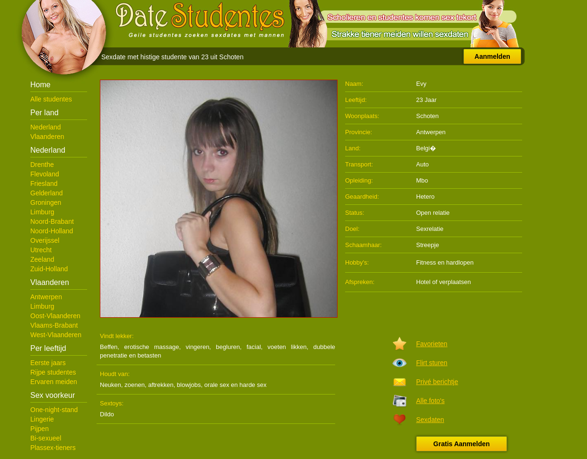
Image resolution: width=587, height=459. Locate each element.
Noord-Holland (51, 231)
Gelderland (46, 193)
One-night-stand (54, 409)
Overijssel (44, 240)
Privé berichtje (437, 382)
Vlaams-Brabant (54, 325)
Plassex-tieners (53, 447)
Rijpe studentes (53, 372)
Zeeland (42, 259)
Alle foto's (430, 400)
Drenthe (42, 164)
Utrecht (41, 250)
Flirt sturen (431, 363)
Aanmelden (492, 56)
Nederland (45, 127)
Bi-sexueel (45, 438)
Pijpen (39, 428)
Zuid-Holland (49, 269)
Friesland (44, 183)
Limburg (42, 212)
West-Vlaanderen (55, 335)
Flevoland (44, 174)
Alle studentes (51, 99)
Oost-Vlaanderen (55, 316)
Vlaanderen (47, 136)
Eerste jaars (48, 363)
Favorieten (431, 344)
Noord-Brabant (52, 221)
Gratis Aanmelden (461, 444)
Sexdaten (430, 419)
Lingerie (42, 419)
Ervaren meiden (53, 382)
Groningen (45, 202)
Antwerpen (46, 297)
